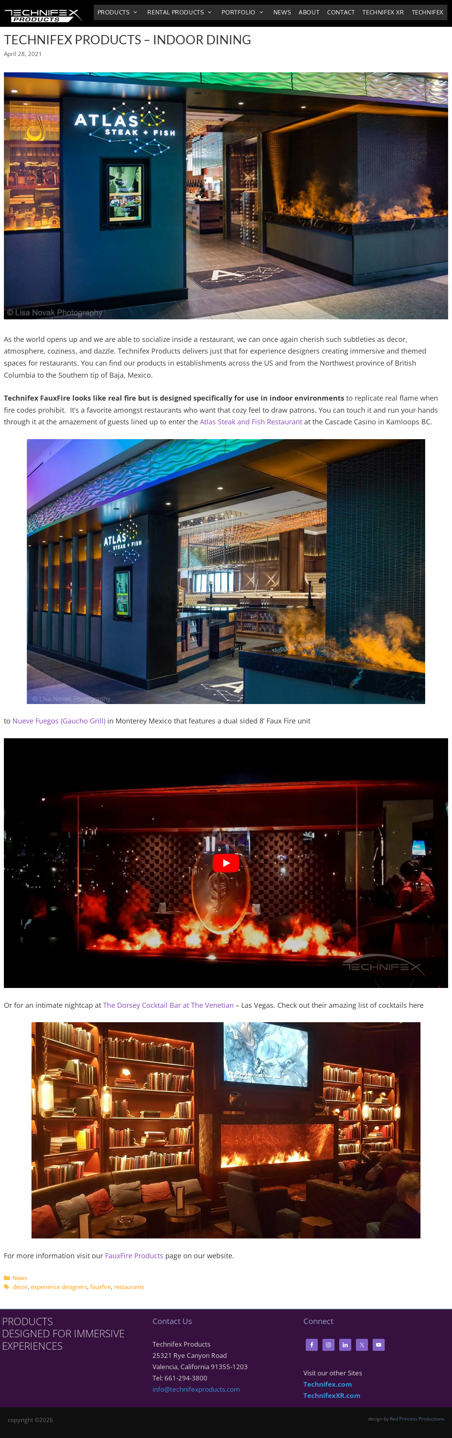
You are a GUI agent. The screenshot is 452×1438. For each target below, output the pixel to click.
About (309, 12)
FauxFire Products (134, 1255)
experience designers (59, 1287)
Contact (341, 12)
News (282, 12)
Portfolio (245, 12)
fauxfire (100, 1287)
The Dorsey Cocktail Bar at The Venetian (168, 1005)
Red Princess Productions (417, 1418)
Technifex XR (383, 12)
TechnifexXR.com (332, 1395)
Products (121, 12)
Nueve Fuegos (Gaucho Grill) (58, 720)
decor (20, 1287)
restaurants (129, 1287)
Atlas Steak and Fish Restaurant (251, 421)
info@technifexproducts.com (196, 1389)
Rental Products (182, 12)
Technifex (427, 12)
